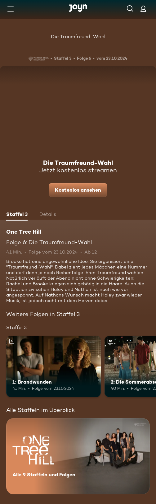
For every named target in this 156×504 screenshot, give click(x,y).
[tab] (17, 215)
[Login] (143, 8)
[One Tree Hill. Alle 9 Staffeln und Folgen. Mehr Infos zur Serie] (78, 456)
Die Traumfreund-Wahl (78, 37)
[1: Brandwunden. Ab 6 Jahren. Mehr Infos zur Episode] (53, 366)
